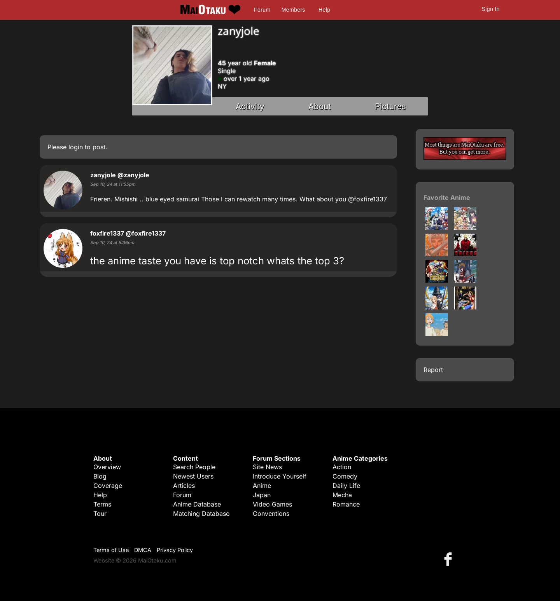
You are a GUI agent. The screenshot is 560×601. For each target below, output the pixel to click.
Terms (102, 504)
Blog (100, 476)
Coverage (107, 485)
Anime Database (197, 504)
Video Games (272, 504)
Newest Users (193, 476)
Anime (262, 485)
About (319, 106)
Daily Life (346, 485)
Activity (250, 106)
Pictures (390, 106)
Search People (194, 467)
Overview (107, 467)
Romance (346, 504)
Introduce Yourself (279, 476)
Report (433, 370)
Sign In (491, 9)
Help (324, 10)
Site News (267, 467)
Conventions (271, 513)
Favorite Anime (447, 197)
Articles (184, 485)
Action (341, 467)
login (75, 147)
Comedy (344, 476)
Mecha (342, 495)
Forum (262, 10)
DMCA (142, 550)
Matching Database (201, 513)
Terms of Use (111, 550)
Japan (262, 495)
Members (293, 10)
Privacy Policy (175, 550)
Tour (100, 513)
